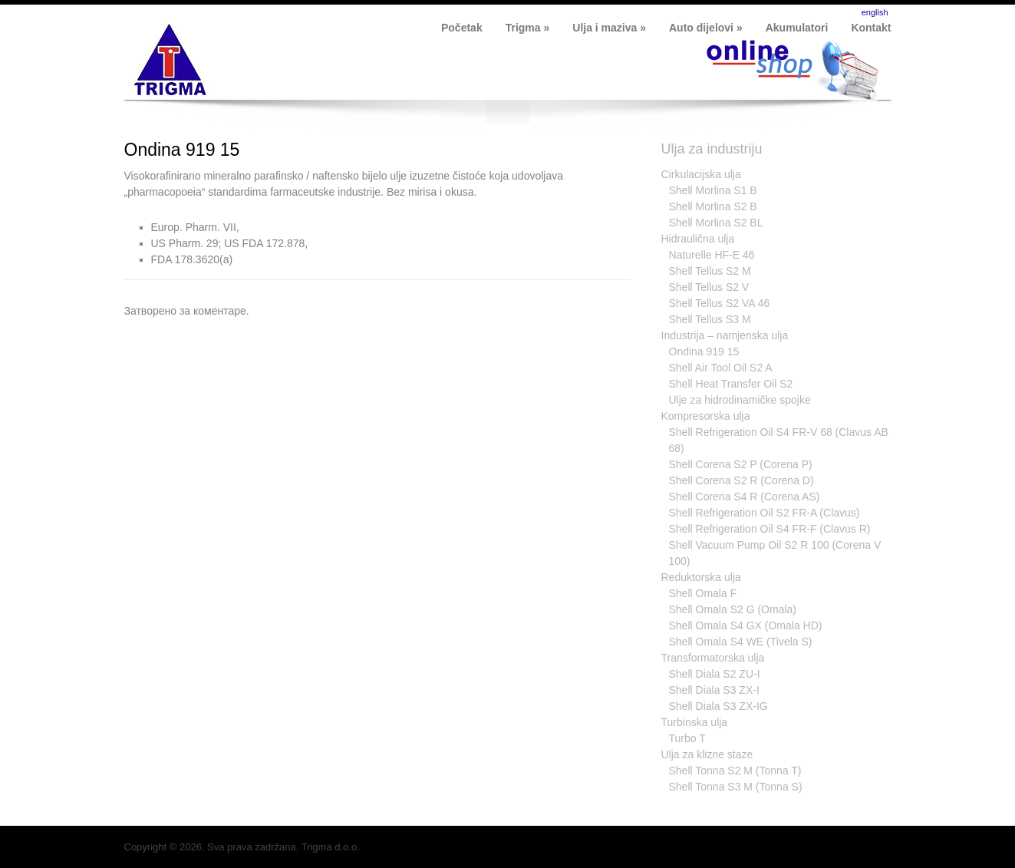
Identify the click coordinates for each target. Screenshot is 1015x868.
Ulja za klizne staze (707, 754)
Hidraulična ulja (698, 239)
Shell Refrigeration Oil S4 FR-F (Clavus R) (770, 529)
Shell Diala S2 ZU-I (714, 674)
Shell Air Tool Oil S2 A (721, 367)
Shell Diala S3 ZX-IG (718, 706)
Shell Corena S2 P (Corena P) (740, 464)
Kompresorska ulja (705, 416)
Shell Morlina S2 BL (716, 222)
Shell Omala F (703, 593)
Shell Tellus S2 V (709, 287)
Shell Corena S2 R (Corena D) (741, 480)
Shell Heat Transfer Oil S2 (731, 384)
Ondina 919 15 (182, 150)
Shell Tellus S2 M (710, 271)
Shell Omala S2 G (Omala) (733, 609)
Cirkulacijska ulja (701, 174)
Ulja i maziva (609, 27)
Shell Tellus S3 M (710, 319)
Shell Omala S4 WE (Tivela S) (740, 641)
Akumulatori (797, 27)
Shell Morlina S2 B (713, 206)
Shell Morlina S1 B (713, 190)
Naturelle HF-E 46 (712, 255)
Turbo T (687, 738)
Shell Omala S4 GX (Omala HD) (745, 625)
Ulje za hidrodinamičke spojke (740, 400)
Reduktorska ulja (701, 577)
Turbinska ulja (694, 722)
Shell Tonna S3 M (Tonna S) (735, 787)
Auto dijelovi (706, 27)
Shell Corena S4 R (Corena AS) (744, 496)
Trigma (528, 27)
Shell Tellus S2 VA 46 (719, 303)
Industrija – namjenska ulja (725, 335)
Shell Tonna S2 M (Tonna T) (735, 770)
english (875, 12)
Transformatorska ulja (713, 658)
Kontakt (871, 27)
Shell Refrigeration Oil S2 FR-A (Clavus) (764, 513)
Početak (462, 27)
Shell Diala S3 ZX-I (714, 690)
